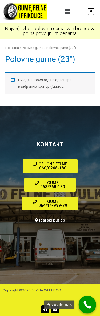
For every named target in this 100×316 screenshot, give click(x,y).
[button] (67, 11)
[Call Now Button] (87, 305)
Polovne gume (32, 48)
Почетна (12, 48)
